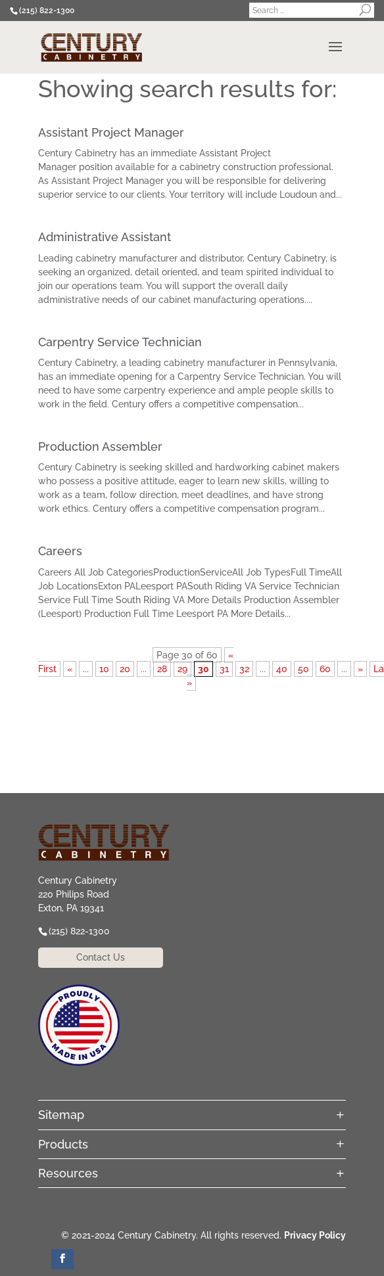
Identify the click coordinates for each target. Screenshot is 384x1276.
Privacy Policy (315, 1235)
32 (244, 669)
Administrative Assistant (104, 237)
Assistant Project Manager (111, 132)
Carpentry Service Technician (120, 342)
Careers (60, 551)
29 (182, 669)
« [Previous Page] (69, 669)
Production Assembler (100, 446)
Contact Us (100, 957)
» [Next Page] (360, 669)
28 (162, 669)
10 (104, 669)
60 (325, 669)
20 (125, 669)
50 (303, 669)
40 (281, 669)
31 (224, 669)
